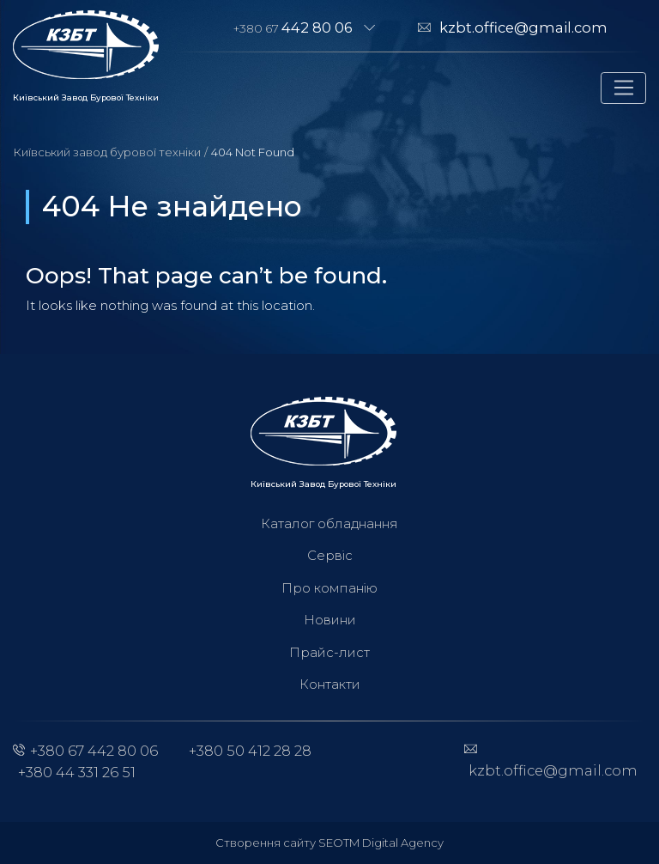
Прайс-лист (329, 652)
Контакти (329, 684)
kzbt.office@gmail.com (523, 27)
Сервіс (330, 555)
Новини (330, 619)
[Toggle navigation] (623, 88)
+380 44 (77, 772)
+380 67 (293, 27)
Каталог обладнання (329, 523)
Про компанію (329, 588)
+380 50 (250, 750)
